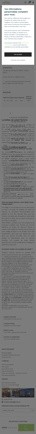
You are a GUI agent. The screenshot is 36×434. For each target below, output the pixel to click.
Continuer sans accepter (18, 60)
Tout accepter (18, 54)
